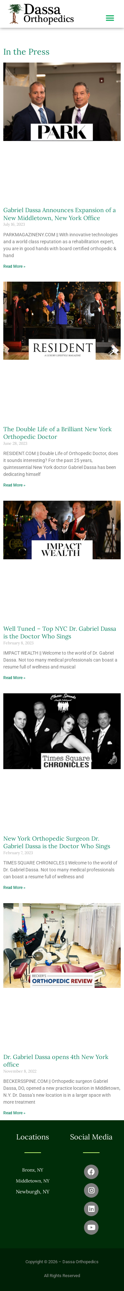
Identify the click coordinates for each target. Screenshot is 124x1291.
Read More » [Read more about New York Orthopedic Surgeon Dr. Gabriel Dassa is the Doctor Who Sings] (14, 887)
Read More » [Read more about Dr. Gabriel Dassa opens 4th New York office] (14, 1113)
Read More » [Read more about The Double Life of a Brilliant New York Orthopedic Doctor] (14, 485)
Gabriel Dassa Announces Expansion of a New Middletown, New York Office (59, 213)
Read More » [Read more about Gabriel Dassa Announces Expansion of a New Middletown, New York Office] (14, 266)
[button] (110, 17)
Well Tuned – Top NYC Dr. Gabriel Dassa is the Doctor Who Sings (59, 632)
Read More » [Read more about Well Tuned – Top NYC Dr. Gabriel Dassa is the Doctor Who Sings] (14, 677)
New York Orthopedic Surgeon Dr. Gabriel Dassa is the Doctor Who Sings (56, 842)
